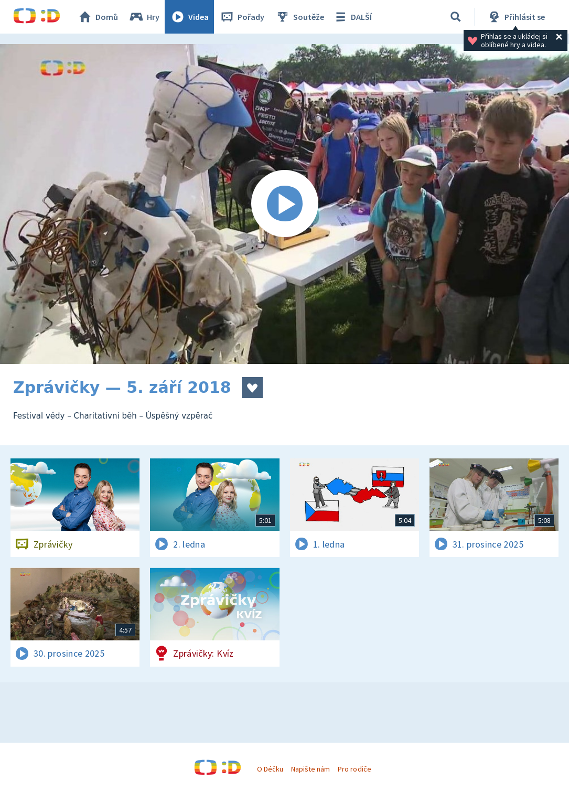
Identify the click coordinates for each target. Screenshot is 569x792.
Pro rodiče (354, 769)
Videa (189, 17)
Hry (143, 17)
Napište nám (310, 769)
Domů (97, 17)
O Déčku (270, 769)
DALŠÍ (352, 17)
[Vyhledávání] (456, 17)
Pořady (241, 17)
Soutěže (299, 17)
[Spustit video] (284, 204)
